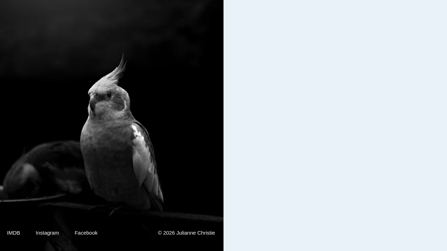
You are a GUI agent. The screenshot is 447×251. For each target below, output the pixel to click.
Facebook (86, 233)
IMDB (13, 233)
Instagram (47, 233)
